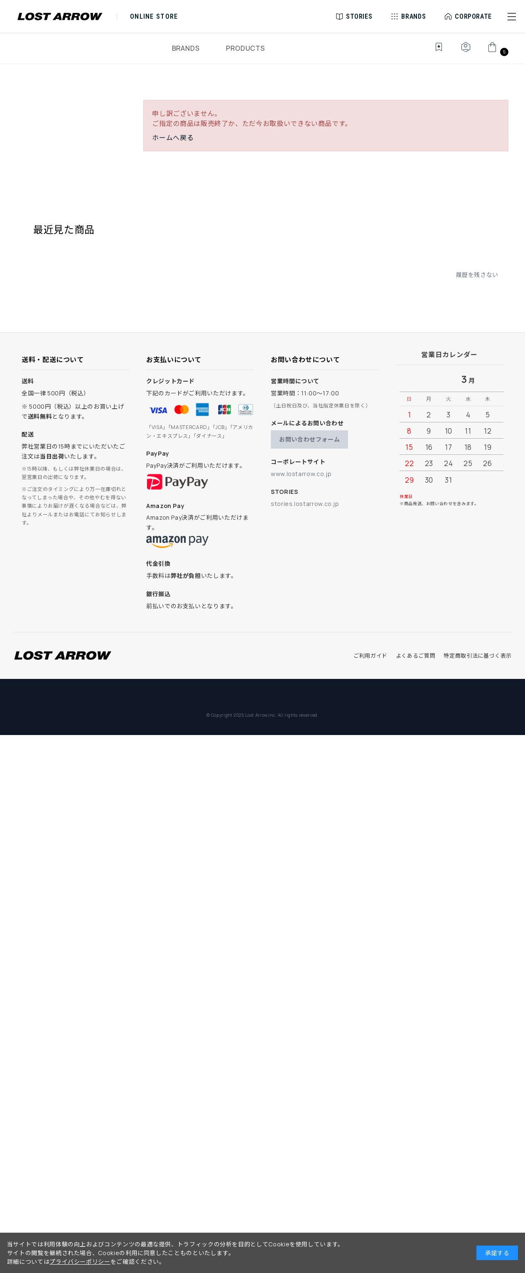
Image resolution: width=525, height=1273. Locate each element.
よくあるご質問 (415, 655)
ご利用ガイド (370, 655)
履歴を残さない (477, 275)
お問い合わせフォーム (309, 439)
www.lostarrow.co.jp (301, 474)
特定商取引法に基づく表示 (478, 655)
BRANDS (186, 48)
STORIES (359, 16)
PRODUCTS (245, 48)
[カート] (497, 51)
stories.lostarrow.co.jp (305, 504)
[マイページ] (465, 51)
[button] (512, 16)
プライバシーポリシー (79, 1262)
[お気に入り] (433, 51)
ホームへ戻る (173, 137)
